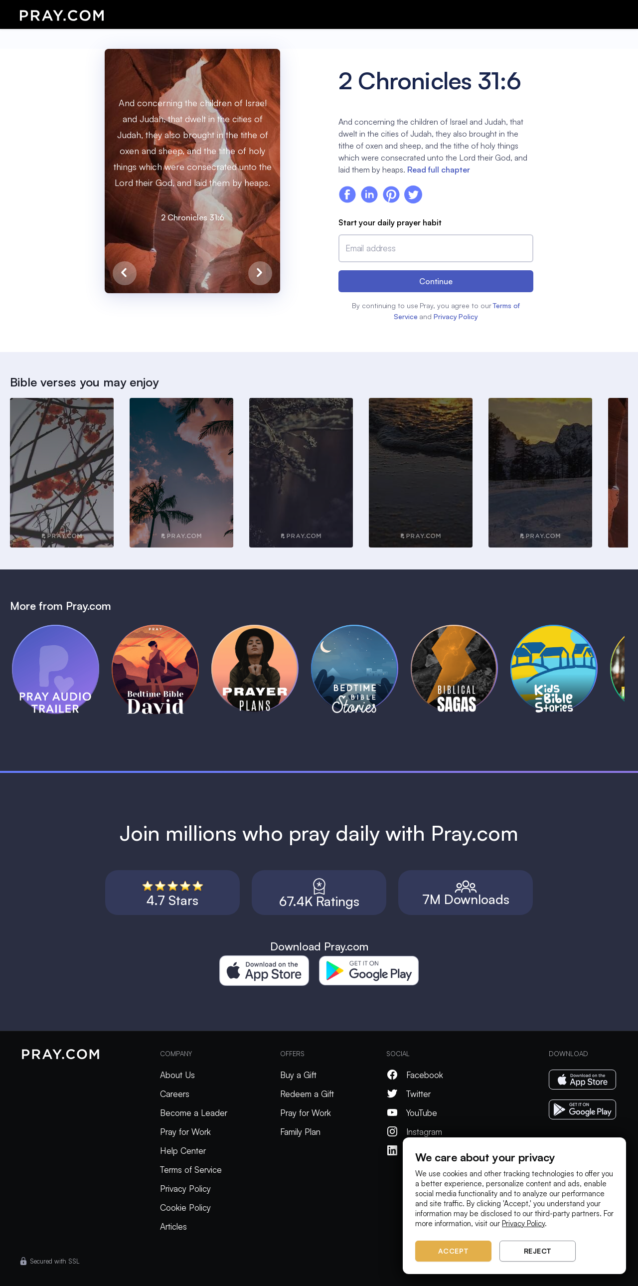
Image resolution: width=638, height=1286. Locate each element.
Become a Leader (193, 1112)
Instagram (414, 1131)
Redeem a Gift (307, 1094)
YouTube (411, 1112)
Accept (453, 1251)
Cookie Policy (185, 1207)
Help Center (183, 1150)
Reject (538, 1251)
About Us (177, 1075)
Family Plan (300, 1131)
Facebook (414, 1075)
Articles (173, 1226)
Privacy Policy (456, 316)
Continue (436, 281)
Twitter (408, 1094)
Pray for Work (185, 1131)
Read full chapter (438, 170)
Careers (174, 1094)
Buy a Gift (298, 1075)
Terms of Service (191, 1169)
